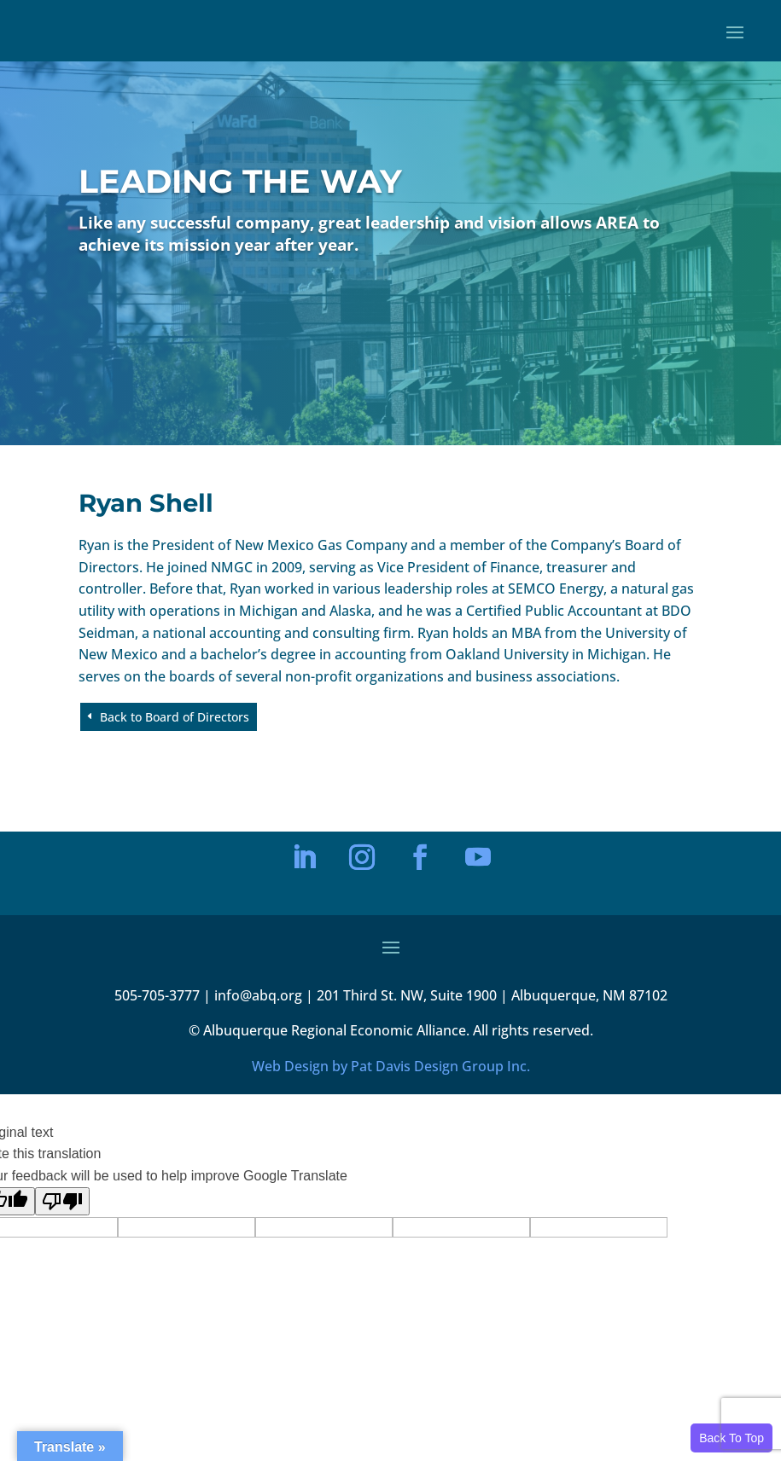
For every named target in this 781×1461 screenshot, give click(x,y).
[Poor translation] (62, 1201)
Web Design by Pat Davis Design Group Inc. (391, 1066)
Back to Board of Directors (174, 717)
